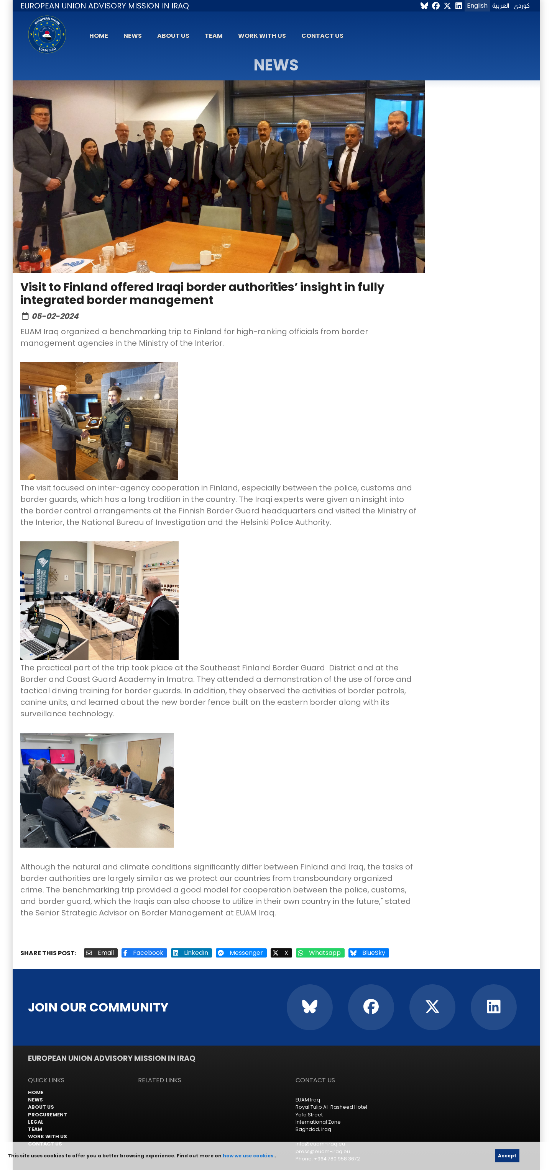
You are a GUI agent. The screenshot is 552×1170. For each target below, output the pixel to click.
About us (173, 35)
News (132, 35)
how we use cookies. (249, 1155)
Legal (36, 1122)
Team (214, 35)
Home (98, 35)
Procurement (47, 1114)
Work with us (262, 35)
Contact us (322, 35)
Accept (507, 1155)
